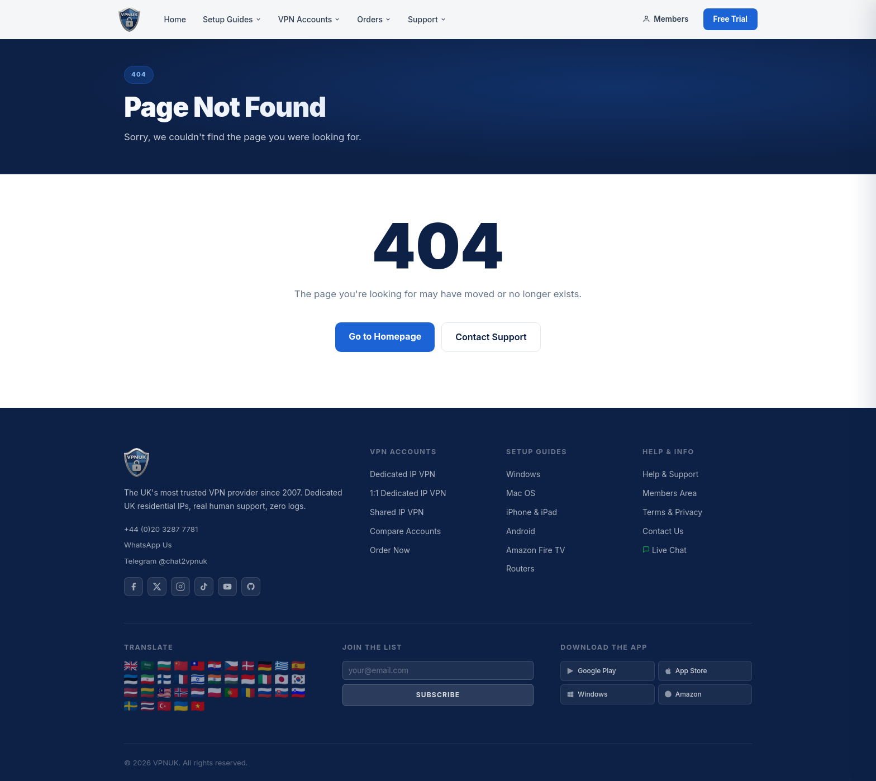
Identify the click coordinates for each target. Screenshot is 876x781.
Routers (520, 568)
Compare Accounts (405, 531)
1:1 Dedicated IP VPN (408, 493)
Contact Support (490, 336)
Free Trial (730, 19)
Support (427, 19)
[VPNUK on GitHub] (250, 586)
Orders (374, 19)
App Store (685, 670)
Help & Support (670, 474)
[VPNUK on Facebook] (133, 586)
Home (175, 19)
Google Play (591, 670)
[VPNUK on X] (156, 586)
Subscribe (438, 694)
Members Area (669, 493)
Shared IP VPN (397, 512)
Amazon (683, 694)
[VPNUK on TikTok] (203, 586)
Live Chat (664, 550)
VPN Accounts (309, 19)
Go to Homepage (385, 336)
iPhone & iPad (531, 512)
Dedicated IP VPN (402, 474)
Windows (523, 474)
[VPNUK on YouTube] (227, 586)
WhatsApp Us (148, 544)
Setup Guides (232, 19)
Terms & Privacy (672, 512)
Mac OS (520, 493)
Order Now (390, 550)
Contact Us (663, 531)
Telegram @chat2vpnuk (165, 560)
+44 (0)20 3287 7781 (161, 529)
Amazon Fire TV (535, 550)
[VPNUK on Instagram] (180, 586)
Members (665, 19)
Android (520, 531)
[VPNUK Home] (129, 19)
